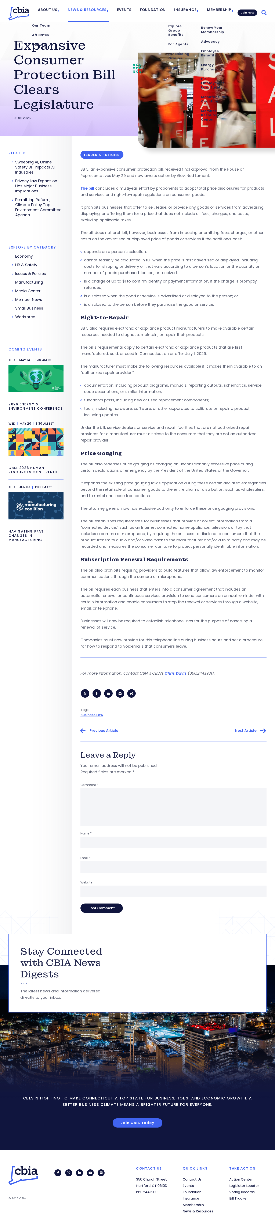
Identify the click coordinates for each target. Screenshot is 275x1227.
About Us (61, 11)
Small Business (29, 308)
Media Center (28, 291)
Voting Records (242, 1192)
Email (85, 859)
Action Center (241, 1179)
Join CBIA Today (138, 1123)
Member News (28, 299)
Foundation (156, 11)
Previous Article (104, 731)
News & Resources (97, 11)
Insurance (185, 11)
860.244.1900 (147, 1192)
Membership (216, 11)
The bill (87, 188)
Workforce (25, 316)
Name (86, 834)
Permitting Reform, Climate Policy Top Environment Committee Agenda (38, 207)
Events (131, 11)
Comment (89, 786)
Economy (24, 256)
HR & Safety (26, 265)
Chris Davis (176, 673)
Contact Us (192, 1179)
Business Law (91, 715)
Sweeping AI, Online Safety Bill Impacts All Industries (35, 167)
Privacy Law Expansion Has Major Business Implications (36, 186)
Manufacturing (29, 282)
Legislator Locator (244, 1186)
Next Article (246, 731)
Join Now (246, 11)
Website (86, 883)
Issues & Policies (30, 273)
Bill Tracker (238, 1198)
